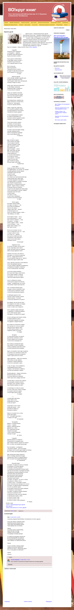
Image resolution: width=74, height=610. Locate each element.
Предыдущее (49, 601)
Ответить (9, 554)
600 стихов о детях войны (60, 119)
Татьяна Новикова (15, 559)
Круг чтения (33, 22)
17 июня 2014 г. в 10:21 (25, 559)
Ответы (10, 557)
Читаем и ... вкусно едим (24, 24)
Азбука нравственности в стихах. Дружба (16, 507)
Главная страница (28, 601)
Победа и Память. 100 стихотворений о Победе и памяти (61, 112)
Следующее (7, 601)
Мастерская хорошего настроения (47, 24)
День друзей (9, 506)
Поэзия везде (59, 24)
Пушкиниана (65, 22)
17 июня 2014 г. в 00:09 (15, 517)
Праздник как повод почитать (10, 24)
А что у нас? (34, 24)
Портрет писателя (25, 22)
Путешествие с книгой (56, 22)
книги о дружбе (33, 47)
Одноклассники (58, 69)
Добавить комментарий (10, 568)
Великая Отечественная (43, 22)
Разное (65, 24)
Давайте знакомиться (14, 22)
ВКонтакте (57, 68)
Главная (6, 22)
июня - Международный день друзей (15, 504)
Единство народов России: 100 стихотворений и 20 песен (62, 108)
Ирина (12, 510)
